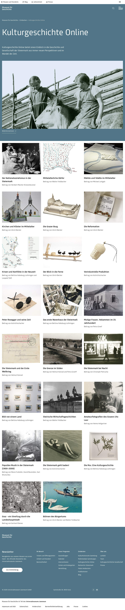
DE (120, 2)
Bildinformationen (9, 131)
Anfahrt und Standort (44, 559)
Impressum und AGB (9, 606)
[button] (113, 8)
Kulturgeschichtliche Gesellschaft (111, 562)
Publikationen (82, 572)
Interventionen (63, 562)
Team (102, 559)
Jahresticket (37, 2)
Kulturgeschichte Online (86, 562)
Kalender (61, 559)
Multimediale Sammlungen (87, 559)
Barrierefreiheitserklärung (53, 606)
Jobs (68, 606)
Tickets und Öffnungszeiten (46, 556)
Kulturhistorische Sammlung (87, 556)
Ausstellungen (63, 556)
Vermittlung (62, 568)
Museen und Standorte (9, 2)
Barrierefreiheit (42, 562)
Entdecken (23, 20)
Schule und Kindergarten (66, 565)
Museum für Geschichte (10, 20)
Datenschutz (24, 606)
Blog (25, 2)
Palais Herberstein (84, 568)
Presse (49, 2)
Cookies (85, 606)
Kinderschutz (36, 606)
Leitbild (102, 556)
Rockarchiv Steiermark (85, 565)
